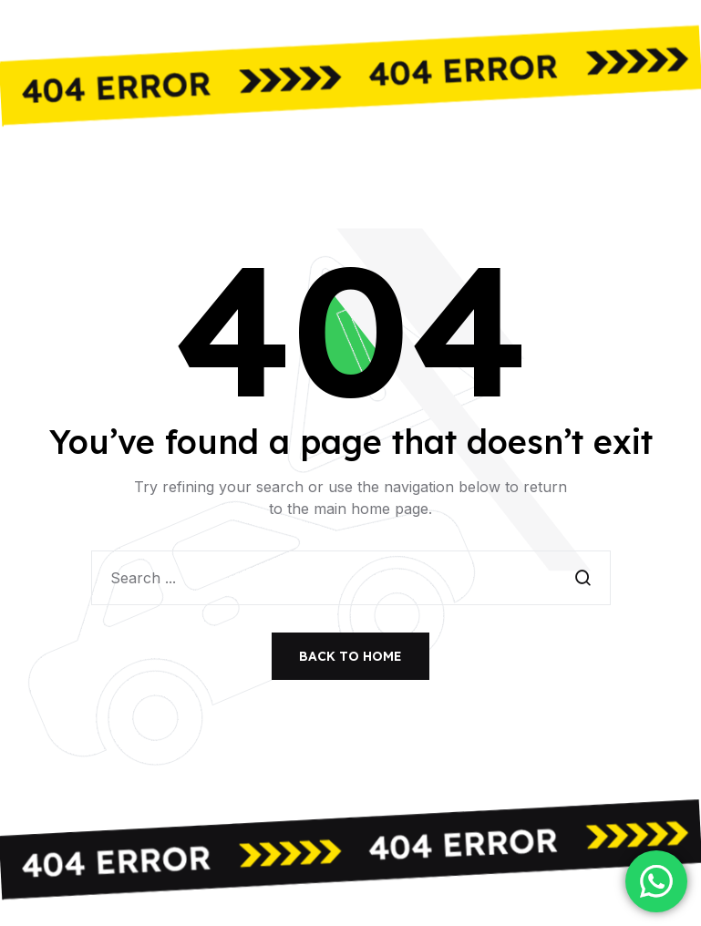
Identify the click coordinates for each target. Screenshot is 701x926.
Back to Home (350, 656)
